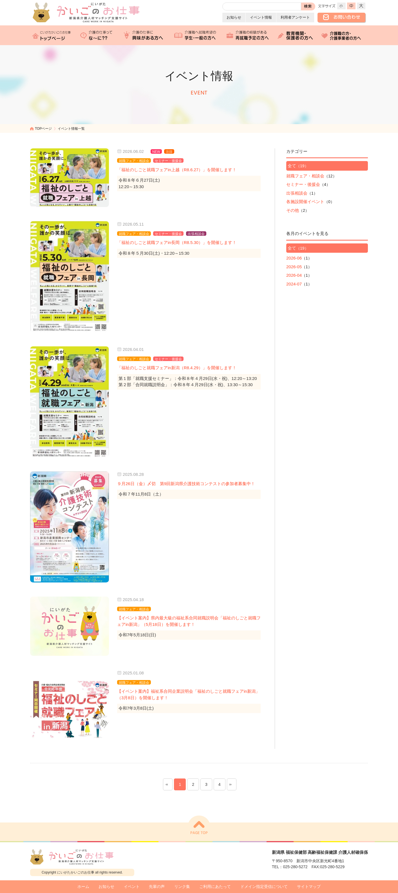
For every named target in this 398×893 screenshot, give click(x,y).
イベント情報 (261, 17)
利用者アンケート (295, 17)
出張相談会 (296, 193)
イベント (132, 887)
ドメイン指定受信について (264, 887)
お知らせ (234, 17)
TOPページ (43, 129)
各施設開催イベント (305, 201)
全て (292, 165)
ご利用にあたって (215, 887)
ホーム (83, 887)
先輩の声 (157, 887)
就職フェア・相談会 (305, 175)
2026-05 (294, 266)
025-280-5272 (295, 867)
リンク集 (182, 887)
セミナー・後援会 (303, 184)
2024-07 (294, 283)
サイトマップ (309, 887)
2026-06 (294, 258)
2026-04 (294, 275)
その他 (292, 210)
